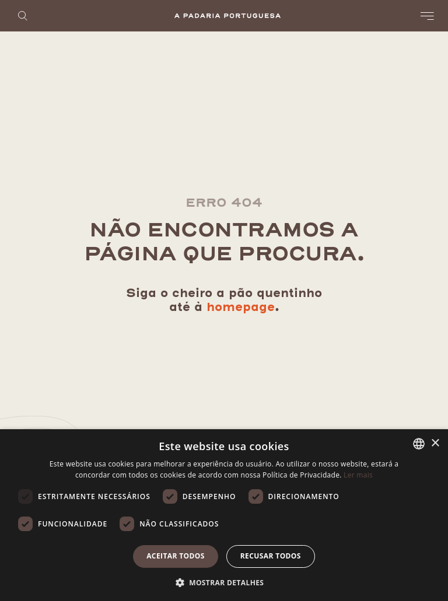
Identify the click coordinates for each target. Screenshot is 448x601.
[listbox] (419, 444)
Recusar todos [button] (270, 556)
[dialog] (224, 515)
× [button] (434, 443)
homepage (240, 307)
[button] (224, 582)
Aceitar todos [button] (175, 556)
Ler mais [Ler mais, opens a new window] (358, 475)
